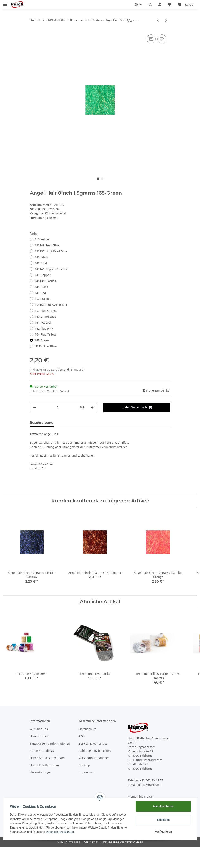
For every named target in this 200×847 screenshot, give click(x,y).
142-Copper (43, 275)
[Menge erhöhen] (92, 407)
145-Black (41, 287)
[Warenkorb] (185, 4)
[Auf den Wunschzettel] (161, 38)
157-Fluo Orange (46, 311)
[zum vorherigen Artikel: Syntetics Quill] (158, 20)
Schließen (163, 819)
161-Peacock (43, 322)
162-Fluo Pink (44, 328)
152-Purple (42, 299)
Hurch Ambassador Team (47, 758)
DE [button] (136, 4)
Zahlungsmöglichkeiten (95, 751)
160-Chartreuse (45, 317)
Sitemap (84, 765)
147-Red (40, 293)
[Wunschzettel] (169, 4)
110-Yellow (42, 239)
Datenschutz (87, 729)
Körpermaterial (55, 213)
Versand (64, 369)
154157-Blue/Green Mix (51, 305)
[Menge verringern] (34, 407)
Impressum (86, 772)
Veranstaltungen (41, 772)
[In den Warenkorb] (136, 407)
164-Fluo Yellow (45, 334)
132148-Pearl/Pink (47, 245)
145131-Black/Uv (46, 281)
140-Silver (41, 257)
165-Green (42, 340)
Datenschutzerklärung (60, 831)
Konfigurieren (163, 831)
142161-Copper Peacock (51, 269)
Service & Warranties (93, 743)
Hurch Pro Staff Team (44, 765)
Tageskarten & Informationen (50, 743)
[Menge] (58, 407)
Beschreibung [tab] (42, 423)
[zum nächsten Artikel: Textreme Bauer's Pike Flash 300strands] (166, 20)
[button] (150, 4)
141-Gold (41, 263)
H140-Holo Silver (46, 346)
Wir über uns (39, 729)
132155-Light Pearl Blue (51, 251)
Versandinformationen (94, 758)
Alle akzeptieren (163, 806)
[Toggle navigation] (5, 2)
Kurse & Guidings (42, 751)
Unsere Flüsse (39, 736)
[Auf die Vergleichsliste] (151, 38)
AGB (82, 736)
